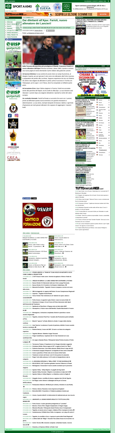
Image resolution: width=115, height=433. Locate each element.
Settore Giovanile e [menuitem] (12, 32)
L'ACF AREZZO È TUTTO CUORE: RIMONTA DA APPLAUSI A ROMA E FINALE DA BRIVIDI (84, 170)
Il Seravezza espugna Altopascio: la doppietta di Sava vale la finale (51, 350)
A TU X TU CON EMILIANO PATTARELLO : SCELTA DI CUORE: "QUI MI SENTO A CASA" (85, 125)
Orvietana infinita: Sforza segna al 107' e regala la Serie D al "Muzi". (51, 346)
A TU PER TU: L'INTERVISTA (84, 120)
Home (7, 17)
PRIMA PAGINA (80, 97)
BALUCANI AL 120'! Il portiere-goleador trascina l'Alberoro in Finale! (52, 363)
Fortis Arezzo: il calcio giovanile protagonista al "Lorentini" (49, 403)
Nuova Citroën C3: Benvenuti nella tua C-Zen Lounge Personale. (51, 283)
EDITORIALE (79, 17)
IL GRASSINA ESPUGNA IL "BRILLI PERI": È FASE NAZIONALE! (50, 361)
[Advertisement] (93, 50)
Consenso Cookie (97, 429)
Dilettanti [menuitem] (9, 28)
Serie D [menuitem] (8, 26)
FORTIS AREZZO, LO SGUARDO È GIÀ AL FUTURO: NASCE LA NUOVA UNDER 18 (85, 147)
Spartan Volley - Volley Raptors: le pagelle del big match (48, 370)
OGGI (103, 66)
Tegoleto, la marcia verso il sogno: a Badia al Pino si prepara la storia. (52, 410)
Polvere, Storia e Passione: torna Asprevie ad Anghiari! (48, 389)
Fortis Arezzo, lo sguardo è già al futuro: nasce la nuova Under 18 (51, 300)
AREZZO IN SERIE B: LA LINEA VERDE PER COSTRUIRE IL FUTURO (52, 280)
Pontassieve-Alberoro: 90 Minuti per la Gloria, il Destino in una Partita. (52, 384)
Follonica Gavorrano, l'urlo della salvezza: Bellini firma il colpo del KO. (52, 348)
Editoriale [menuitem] (9, 22)
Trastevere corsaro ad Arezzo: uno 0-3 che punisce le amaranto (50, 355)
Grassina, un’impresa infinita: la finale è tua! (45, 427)
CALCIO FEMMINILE (81, 165)
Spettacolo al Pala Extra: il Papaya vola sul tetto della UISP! (49, 306)
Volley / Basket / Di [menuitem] (12, 35)
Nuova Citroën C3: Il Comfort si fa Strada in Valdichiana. (48, 285)
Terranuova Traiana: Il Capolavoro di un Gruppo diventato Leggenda (52, 344)
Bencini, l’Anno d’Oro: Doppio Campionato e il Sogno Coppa (49, 406)
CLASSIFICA (100, 97)
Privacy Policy (106, 429)
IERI (108, 66)
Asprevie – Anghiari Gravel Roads (42, 293)
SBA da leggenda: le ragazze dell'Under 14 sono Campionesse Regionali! (53, 291)
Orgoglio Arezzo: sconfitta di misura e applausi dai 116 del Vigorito (51, 378)
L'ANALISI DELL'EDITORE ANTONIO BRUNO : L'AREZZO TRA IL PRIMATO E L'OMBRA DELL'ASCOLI (91, 21)
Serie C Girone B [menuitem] (11, 24)
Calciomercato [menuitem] (11, 20)
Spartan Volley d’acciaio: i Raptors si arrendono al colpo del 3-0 (50, 372)
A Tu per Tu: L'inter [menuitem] (12, 30)
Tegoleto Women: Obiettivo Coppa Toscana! (45, 333)
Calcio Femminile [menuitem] (11, 37)
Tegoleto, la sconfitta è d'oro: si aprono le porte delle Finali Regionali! (52, 416)
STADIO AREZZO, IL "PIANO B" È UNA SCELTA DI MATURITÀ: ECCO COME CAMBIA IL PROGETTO (85, 102)
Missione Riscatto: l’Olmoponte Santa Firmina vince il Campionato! (51, 408)
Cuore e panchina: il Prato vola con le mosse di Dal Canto (49, 353)
